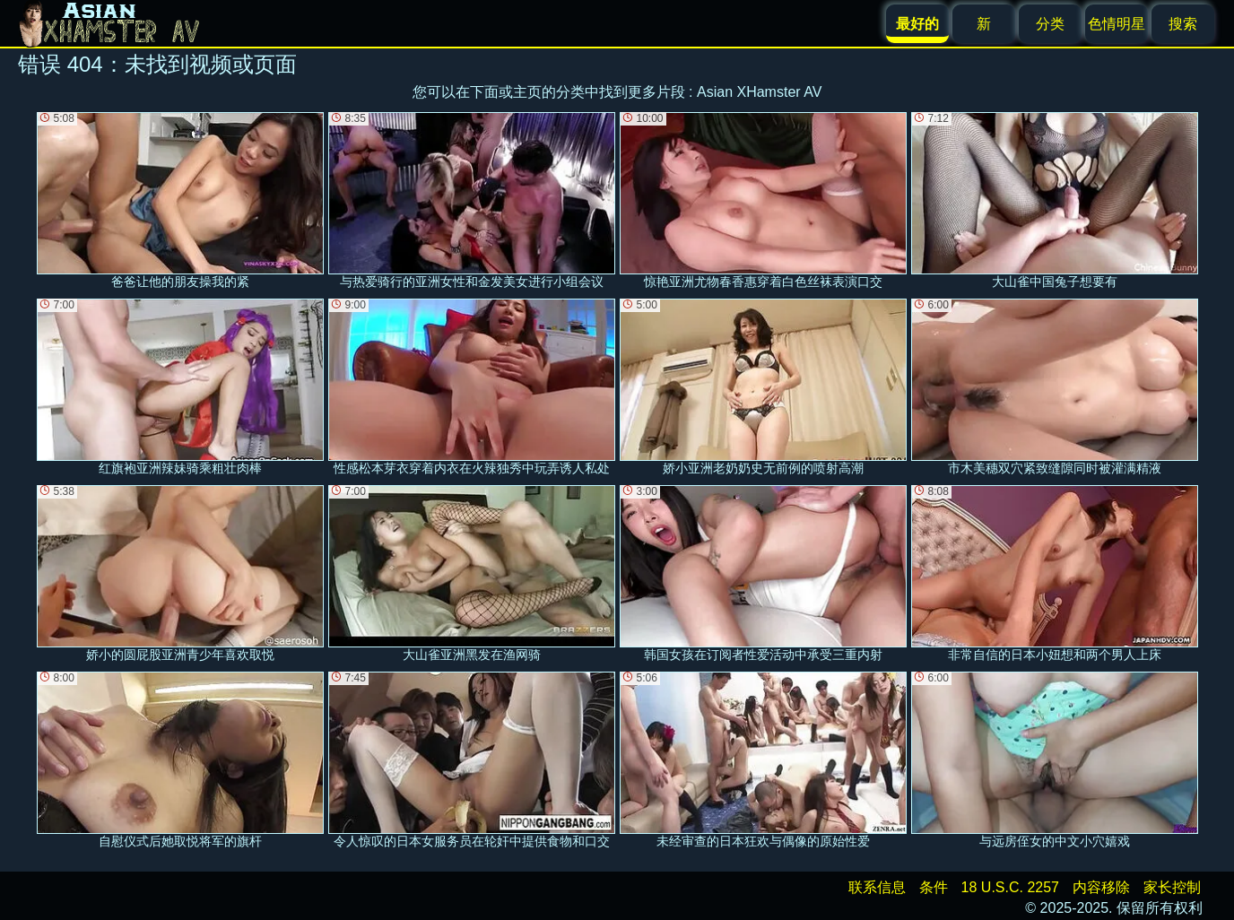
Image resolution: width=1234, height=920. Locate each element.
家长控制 (1172, 887)
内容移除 (1101, 887)
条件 (933, 887)
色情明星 (1116, 23)
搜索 (1183, 23)
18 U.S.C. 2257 (1010, 887)
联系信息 (877, 887)
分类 (1050, 23)
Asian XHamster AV (759, 92)
